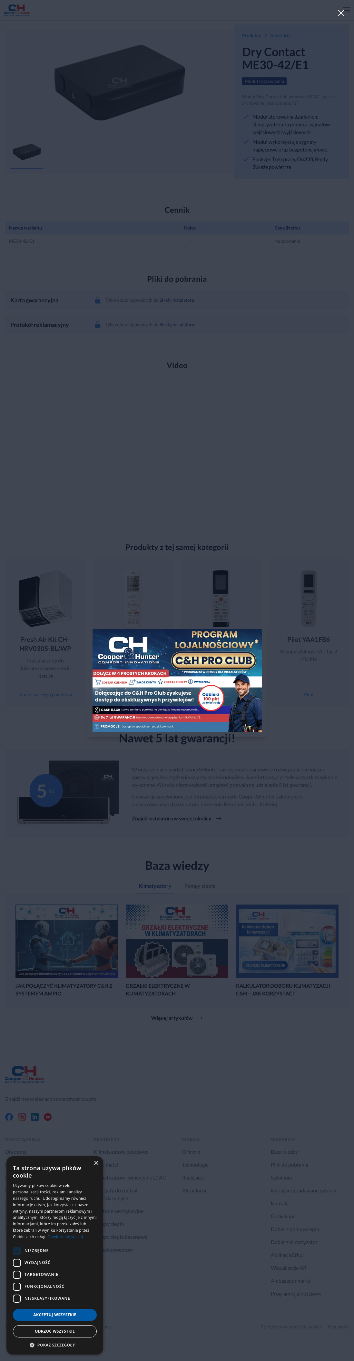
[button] (55, 1345)
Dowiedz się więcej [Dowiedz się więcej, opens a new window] (65, 1236)
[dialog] (54, 1255)
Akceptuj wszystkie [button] (54, 1314)
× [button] (95, 1163)
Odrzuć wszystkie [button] (55, 1331)
